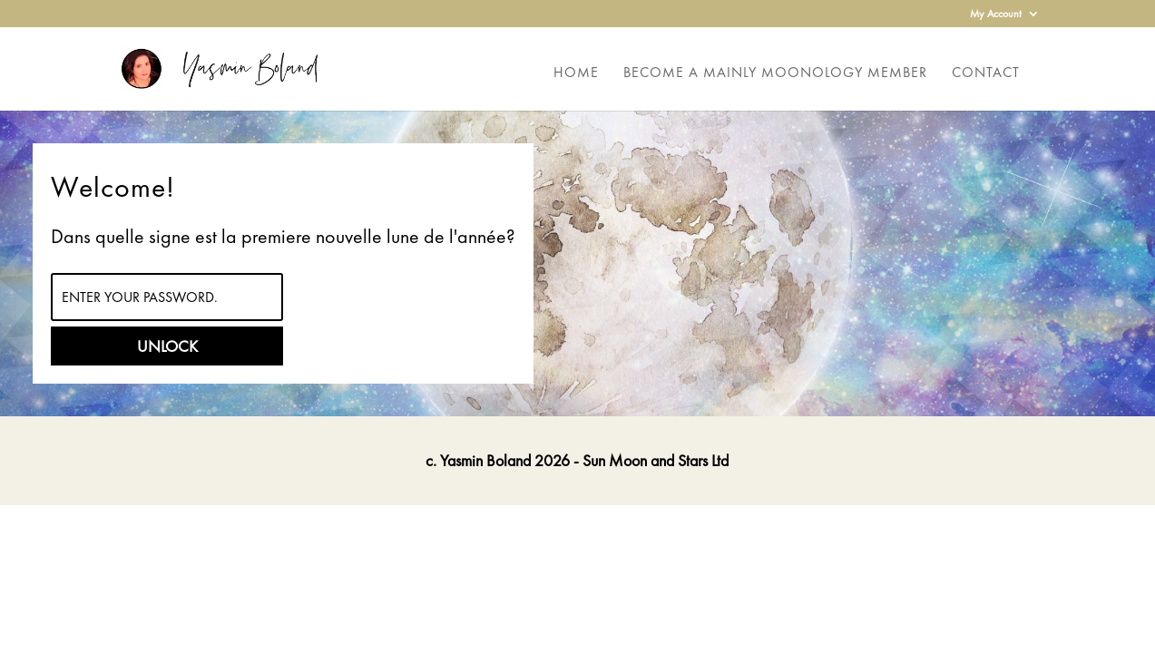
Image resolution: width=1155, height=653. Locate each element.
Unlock (167, 346)
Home (576, 74)
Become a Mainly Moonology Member (775, 74)
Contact (986, 74)
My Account (996, 14)
